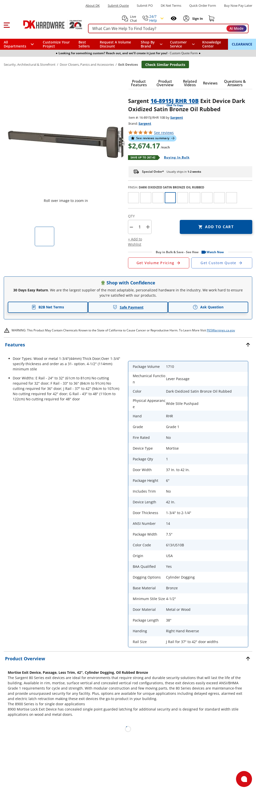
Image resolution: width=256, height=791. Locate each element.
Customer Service (178, 44)
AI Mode (237, 28)
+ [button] (148, 227)
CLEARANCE (242, 44)
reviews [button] (164, 132)
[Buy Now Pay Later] (238, 5)
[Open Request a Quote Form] (158, 262)
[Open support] (244, 779)
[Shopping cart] (211, 18)
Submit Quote (118, 5)
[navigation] (182, 44)
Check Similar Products (165, 64)
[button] (7, 24)
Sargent (176, 117)
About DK (93, 5)
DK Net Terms (171, 5)
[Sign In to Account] (197, 18)
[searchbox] (168, 28)
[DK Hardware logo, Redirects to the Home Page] (47, 24)
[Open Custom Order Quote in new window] (221, 262)
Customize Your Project (56, 44)
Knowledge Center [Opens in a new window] (211, 44)
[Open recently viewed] (173, 18)
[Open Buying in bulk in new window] (175, 157)
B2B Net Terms (48, 307)
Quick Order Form (202, 5)
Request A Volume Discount (115, 44)
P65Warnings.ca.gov (221, 330)
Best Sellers (84, 44)
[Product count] (139, 227)
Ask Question (208, 307)
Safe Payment (128, 307)
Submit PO (145, 5)
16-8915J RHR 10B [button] (174, 100)
